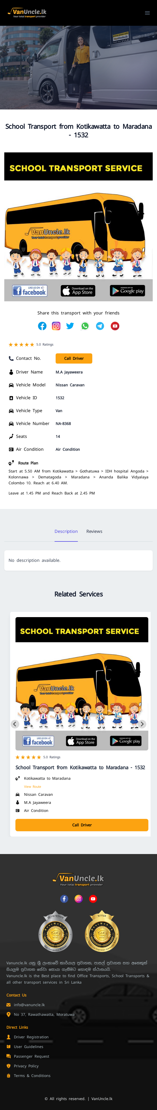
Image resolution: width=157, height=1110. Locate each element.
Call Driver (74, 358)
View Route (32, 787)
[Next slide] (142, 724)
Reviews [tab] (94, 531)
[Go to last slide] (15, 724)
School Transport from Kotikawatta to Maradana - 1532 (80, 767)
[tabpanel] (78, 560)
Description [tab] (66, 531)
